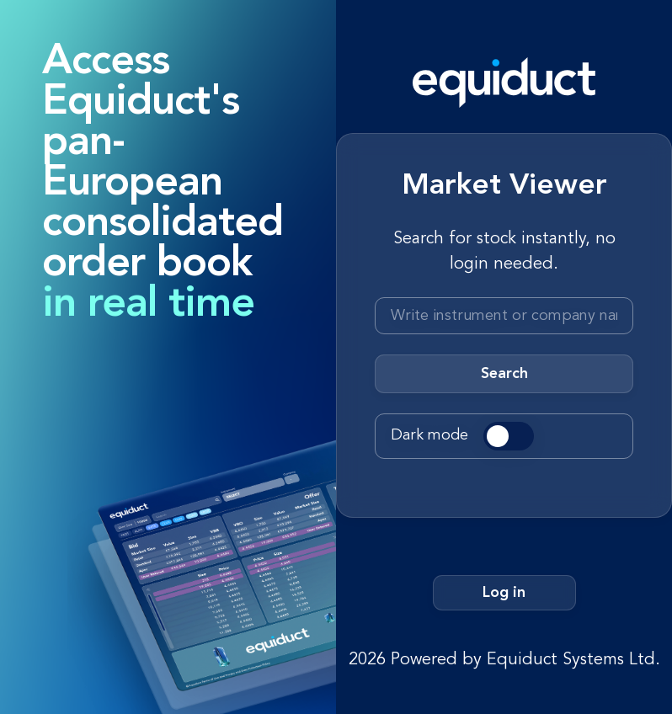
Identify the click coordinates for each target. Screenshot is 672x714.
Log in (504, 592)
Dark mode (429, 435)
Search (504, 373)
